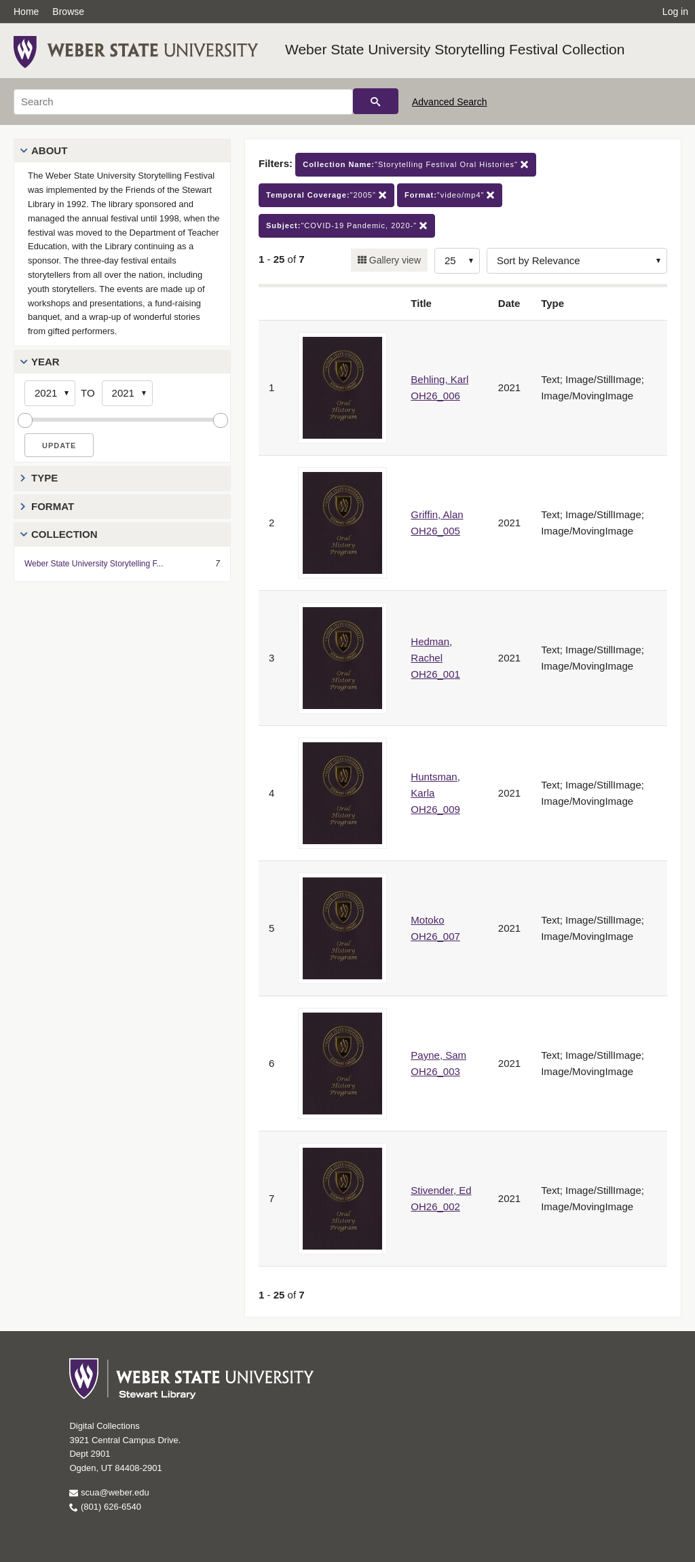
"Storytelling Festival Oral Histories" (416, 164)
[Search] (183, 102)
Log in (675, 11)
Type (44, 478)
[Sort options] (577, 261)
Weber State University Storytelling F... (94, 563)
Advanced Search (449, 101)
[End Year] (127, 393)
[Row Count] (457, 261)
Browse (68, 11)
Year (45, 361)
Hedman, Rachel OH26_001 (435, 658)
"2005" (326, 195)
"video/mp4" (450, 195)
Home (26, 11)
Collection (64, 534)
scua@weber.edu (109, 1492)
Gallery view (394, 260)
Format (52, 506)
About (49, 150)
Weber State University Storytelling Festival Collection (454, 49)
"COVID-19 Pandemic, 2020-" (347, 225)
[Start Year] (49, 393)
